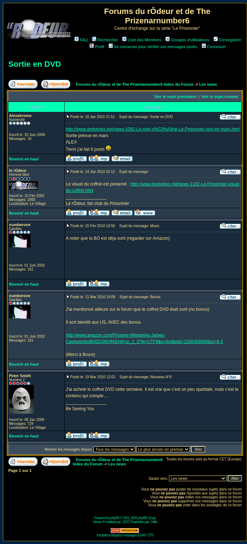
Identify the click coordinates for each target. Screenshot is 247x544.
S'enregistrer (227, 40)
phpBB (114, 518)
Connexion (214, 46)
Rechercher (105, 40)
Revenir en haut (24, 159)
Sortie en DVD (34, 64)
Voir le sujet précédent (175, 96)
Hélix (154, 522)
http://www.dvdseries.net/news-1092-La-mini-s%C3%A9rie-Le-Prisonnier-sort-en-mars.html (153, 129)
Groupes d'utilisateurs (187, 40)
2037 (126, 522)
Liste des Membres (141, 40)
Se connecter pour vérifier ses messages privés (153, 46)
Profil (97, 46)
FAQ (81, 40)
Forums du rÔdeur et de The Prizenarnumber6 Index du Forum (134, 84)
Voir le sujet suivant (219, 96)
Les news (208, 84)
